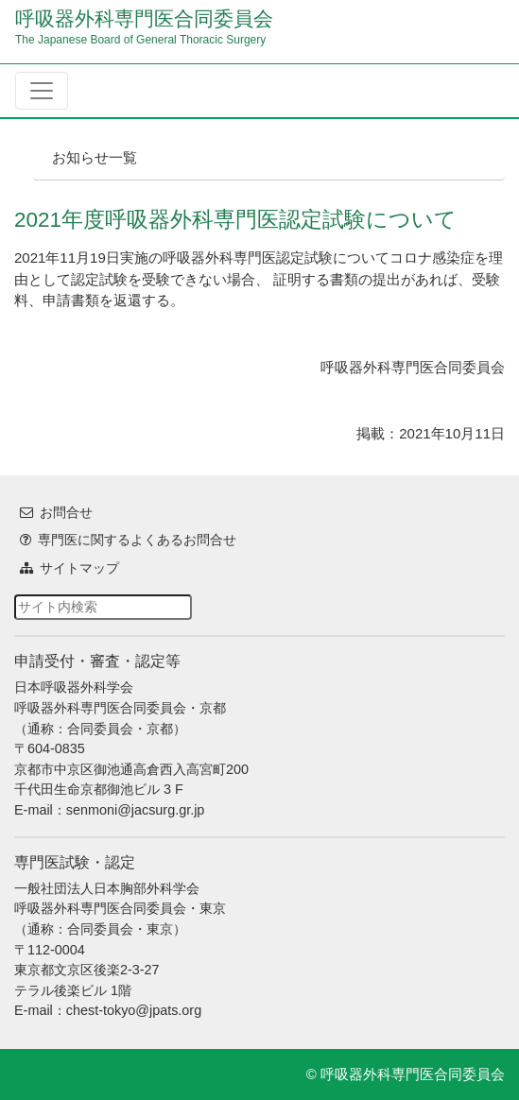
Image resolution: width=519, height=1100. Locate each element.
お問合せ (66, 512)
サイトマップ (79, 568)
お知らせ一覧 (94, 157)
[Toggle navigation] (41, 91)
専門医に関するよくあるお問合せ (137, 539)
